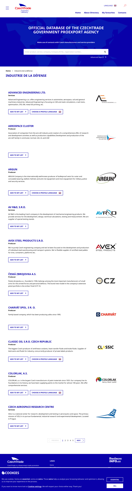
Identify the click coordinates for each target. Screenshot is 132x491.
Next (79, 440)
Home (78, 12)
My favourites (108, 12)
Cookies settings (35, 486)
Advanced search (99, 57)
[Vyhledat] (125, 5)
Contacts (122, 12)
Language (110, 5)
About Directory (91, 12)
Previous (55, 440)
